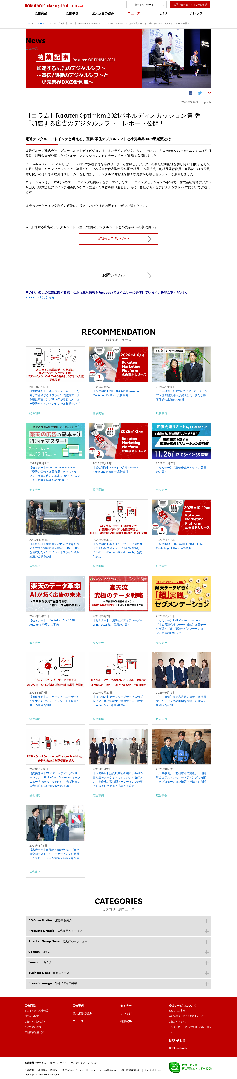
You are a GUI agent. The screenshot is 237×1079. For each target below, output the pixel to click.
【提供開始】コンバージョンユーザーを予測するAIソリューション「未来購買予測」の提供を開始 (54, 701)
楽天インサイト (58, 1063)
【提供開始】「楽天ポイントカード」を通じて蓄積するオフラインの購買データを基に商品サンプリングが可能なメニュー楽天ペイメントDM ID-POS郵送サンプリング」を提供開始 (54, 398)
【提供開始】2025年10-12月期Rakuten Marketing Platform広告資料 (180, 546)
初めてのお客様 (33, 1027)
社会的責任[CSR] (108, 1070)
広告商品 (30, 1006)
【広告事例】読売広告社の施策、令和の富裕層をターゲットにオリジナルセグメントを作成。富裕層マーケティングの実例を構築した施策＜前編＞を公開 (118, 779)
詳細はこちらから (114, 239)
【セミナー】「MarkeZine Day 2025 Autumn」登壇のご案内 (52, 622)
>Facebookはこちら (40, 297)
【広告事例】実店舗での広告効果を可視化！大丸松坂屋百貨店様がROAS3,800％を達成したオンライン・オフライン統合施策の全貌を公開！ (54, 550)
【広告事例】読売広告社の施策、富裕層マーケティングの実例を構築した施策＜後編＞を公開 (181, 701)
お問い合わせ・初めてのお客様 (190, 5)
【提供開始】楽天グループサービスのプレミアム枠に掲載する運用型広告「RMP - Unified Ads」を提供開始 (118, 701)
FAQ (171, 1032)
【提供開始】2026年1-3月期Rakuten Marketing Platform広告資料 (115, 470)
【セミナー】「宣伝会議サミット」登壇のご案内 (181, 470)
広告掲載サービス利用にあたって (186, 1016)
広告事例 (78, 1006)
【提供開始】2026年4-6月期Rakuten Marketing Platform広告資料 (116, 393)
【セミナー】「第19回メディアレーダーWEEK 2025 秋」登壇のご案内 (117, 622)
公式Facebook (178, 1048)
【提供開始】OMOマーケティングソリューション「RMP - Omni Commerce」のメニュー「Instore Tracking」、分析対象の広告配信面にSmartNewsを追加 (55, 779)
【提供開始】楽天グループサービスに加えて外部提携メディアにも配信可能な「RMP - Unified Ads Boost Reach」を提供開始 (118, 550)
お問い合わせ (114, 276)
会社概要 (29, 1070)
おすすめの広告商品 (37, 1011)
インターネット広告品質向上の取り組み (190, 1027)
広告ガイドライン (178, 1022)
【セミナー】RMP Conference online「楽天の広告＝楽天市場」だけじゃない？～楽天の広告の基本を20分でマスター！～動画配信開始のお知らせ (54, 474)
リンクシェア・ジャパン (84, 1063)
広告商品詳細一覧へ (35, 1032)
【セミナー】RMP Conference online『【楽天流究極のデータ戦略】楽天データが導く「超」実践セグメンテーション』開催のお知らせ (181, 627)
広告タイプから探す (35, 1022)
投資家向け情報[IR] (48, 1070)
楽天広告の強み (82, 1013)
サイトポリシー (153, 1070)
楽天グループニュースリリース (79, 1070)
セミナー (126, 1006)
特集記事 (126, 1021)
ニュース (78, 1021)
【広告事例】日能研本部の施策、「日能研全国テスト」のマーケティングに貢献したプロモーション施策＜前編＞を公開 (54, 854)
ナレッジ (126, 1013)
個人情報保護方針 (130, 1070)
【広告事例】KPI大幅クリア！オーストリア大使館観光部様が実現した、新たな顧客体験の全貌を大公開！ (182, 395)
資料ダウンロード (144, 5)
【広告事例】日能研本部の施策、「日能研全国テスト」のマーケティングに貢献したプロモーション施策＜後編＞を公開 (181, 777)
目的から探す (32, 1016)
